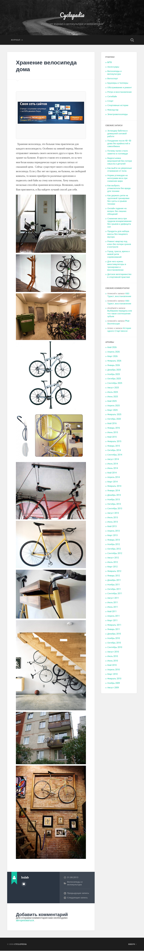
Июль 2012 (112, 562)
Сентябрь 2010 (114, 647)
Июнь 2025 (112, 397)
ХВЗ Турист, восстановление (119, 295)
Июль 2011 (112, 602)
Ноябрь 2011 (113, 585)
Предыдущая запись (78, 893)
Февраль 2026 (114, 361)
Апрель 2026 (113, 352)
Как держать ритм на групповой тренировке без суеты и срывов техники (118, 199)
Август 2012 (113, 558)
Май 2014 (112, 473)
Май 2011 (112, 611)
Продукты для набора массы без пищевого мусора (118, 234)
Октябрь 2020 (114, 419)
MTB (109, 62)
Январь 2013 (113, 540)
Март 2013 (112, 535)
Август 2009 (113, 688)
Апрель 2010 (113, 670)
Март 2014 (112, 482)
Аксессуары (113, 67)
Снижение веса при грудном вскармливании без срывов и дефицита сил (119, 223)
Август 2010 (113, 652)
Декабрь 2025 (114, 370)
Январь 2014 (113, 491)
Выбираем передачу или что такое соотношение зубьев (119, 314)
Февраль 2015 (114, 441)
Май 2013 (112, 526)
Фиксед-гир (112, 110)
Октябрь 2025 (114, 379)
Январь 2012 (113, 576)
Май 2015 (112, 437)
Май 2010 (112, 665)
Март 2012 (112, 567)
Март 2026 (112, 356)
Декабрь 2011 (114, 580)
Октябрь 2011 (114, 589)
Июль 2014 (112, 464)
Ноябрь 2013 (113, 500)
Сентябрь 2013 (114, 509)
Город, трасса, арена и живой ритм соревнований (118, 254)
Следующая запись (77, 898)
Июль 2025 (112, 392)
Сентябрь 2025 (114, 383)
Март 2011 (112, 620)
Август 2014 (113, 459)
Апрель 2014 (113, 477)
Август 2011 (113, 598)
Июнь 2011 (112, 607)
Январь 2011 (113, 629)
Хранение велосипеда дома (47, 66)
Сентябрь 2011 (114, 593)
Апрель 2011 (113, 616)
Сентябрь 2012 (114, 553)
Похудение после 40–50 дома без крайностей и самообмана (119, 144)
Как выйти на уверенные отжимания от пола (119, 169)
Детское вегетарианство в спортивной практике (119, 276)
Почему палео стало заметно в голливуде (117, 152)
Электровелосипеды (117, 114)
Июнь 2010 (112, 661)
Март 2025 (112, 410)
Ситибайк (112, 96)
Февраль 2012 (114, 571)
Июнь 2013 (112, 522)
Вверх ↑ (132, 944)
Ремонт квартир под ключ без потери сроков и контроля (119, 244)
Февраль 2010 (114, 679)
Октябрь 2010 (114, 643)
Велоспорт (112, 79)
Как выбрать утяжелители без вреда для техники (118, 189)
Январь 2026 (113, 365)
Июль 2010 (112, 656)
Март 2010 (112, 674)
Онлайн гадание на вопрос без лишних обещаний (116, 211)
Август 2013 (113, 513)
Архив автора (23, 884)
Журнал (15, 40)
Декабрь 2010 (114, 634)
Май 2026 (112, 347)
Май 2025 (112, 401)
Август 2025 (113, 388)
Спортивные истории (117, 105)
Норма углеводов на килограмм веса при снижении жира (117, 178)
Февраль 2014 (114, 486)
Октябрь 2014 (114, 450)
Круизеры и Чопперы (117, 83)
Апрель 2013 (113, 531)
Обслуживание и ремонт (119, 88)
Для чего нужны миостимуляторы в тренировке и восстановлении (116, 265)
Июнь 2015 (112, 432)
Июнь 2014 (112, 468)
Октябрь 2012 (114, 549)
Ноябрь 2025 (113, 374)
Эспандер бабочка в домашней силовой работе (117, 134)
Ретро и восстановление (119, 92)
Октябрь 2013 (114, 504)
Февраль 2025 (114, 414)
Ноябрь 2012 (113, 544)
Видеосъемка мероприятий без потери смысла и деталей (119, 161)
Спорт (110, 101)
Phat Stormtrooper (118, 322)
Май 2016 (112, 423)
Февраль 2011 (114, 625)
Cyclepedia (72, 15)
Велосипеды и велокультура (75, 883)
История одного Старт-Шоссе (119, 330)
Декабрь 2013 (114, 495)
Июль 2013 (112, 518)
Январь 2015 (113, 446)
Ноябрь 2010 (113, 638)
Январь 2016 (113, 428)
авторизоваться (25, 920)
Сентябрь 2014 (114, 455)
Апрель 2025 (113, 406)
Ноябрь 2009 (113, 683)
